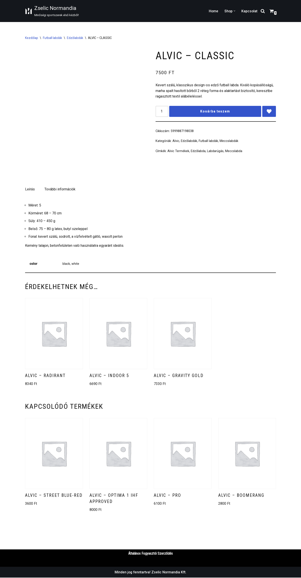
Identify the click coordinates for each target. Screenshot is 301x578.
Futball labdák (52, 38)
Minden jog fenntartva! (133, 573)
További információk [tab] (59, 189)
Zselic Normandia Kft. (169, 573)
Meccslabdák (229, 142)
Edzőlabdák (75, 38)
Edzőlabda (198, 152)
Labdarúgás (215, 152)
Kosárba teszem (214, 112)
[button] (234, 11)
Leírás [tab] (30, 189)
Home (213, 11)
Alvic (176, 142)
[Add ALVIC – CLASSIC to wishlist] (268, 112)
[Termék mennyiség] (162, 112)
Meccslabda (233, 152)
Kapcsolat (249, 11)
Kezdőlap (31, 38)
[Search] (263, 11)
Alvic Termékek (178, 152)
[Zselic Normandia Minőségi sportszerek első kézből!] (52, 11)
